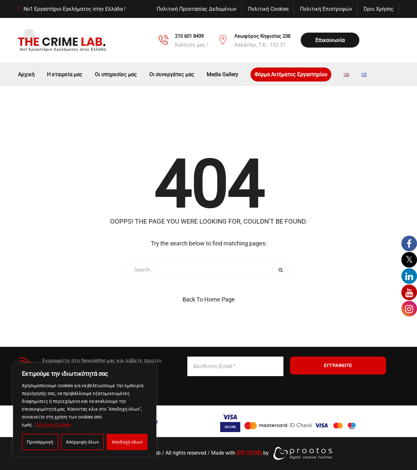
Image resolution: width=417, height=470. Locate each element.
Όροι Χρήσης (379, 9)
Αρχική (26, 74)
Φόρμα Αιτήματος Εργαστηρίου (290, 74)
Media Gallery (222, 74)
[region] (84, 410)
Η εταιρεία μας (64, 74)
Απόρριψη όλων (82, 442)
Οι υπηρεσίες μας (116, 74)
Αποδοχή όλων (127, 442)
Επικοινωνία (330, 40)
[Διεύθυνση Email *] (235, 366)
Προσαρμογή (40, 442)
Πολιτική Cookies (53, 424)
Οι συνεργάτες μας (171, 74)
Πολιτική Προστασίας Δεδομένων (197, 9)
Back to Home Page (208, 299)
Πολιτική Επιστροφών (326, 9)
